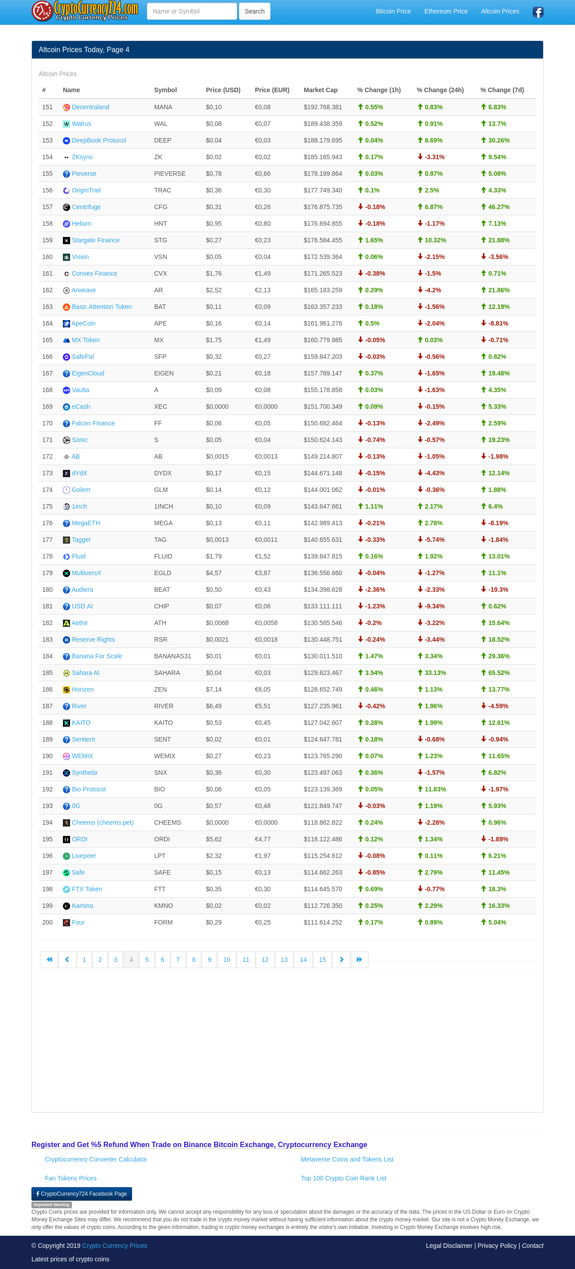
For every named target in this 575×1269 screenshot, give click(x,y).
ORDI (80, 839)
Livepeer (84, 855)
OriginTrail (86, 190)
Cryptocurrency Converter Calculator (96, 1159)
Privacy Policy (497, 1245)
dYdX (79, 473)
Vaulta (80, 389)
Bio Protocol (89, 789)
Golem (81, 489)
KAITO (81, 722)
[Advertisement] (287, 1042)
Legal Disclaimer (449, 1245)
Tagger (81, 539)
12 (265, 959)
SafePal (83, 356)
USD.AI (82, 606)
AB (75, 456)
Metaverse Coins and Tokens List (347, 1159)
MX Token (86, 340)
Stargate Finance (96, 240)
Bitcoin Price (393, 11)
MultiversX (86, 572)
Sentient (83, 739)
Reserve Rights (93, 639)
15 (322, 959)
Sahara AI (86, 672)
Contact (533, 1245)
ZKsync (82, 157)
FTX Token (87, 889)
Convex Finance (94, 273)
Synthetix (85, 772)
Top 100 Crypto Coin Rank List (343, 1178)
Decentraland (90, 107)
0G (76, 805)
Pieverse (84, 173)
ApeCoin (83, 323)
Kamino (82, 905)
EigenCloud (88, 373)
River (79, 706)
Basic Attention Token (102, 306)
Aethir (79, 622)
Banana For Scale (97, 656)
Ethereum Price (446, 11)
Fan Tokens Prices (71, 1178)
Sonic (80, 439)
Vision (80, 256)
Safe (78, 872)
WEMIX (82, 756)
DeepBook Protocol (99, 140)
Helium (82, 223)
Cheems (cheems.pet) (103, 822)
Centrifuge (86, 206)
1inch (79, 506)
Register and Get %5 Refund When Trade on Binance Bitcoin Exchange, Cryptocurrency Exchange (199, 1144)
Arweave (83, 290)
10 (226, 959)
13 (284, 959)
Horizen (82, 689)
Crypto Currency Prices (114, 1245)
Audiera (82, 589)
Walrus (81, 123)
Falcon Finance (93, 423)
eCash (81, 406)
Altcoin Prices (500, 11)
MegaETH (86, 523)
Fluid (78, 556)
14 (303, 959)
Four (78, 922)
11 (246, 959)
